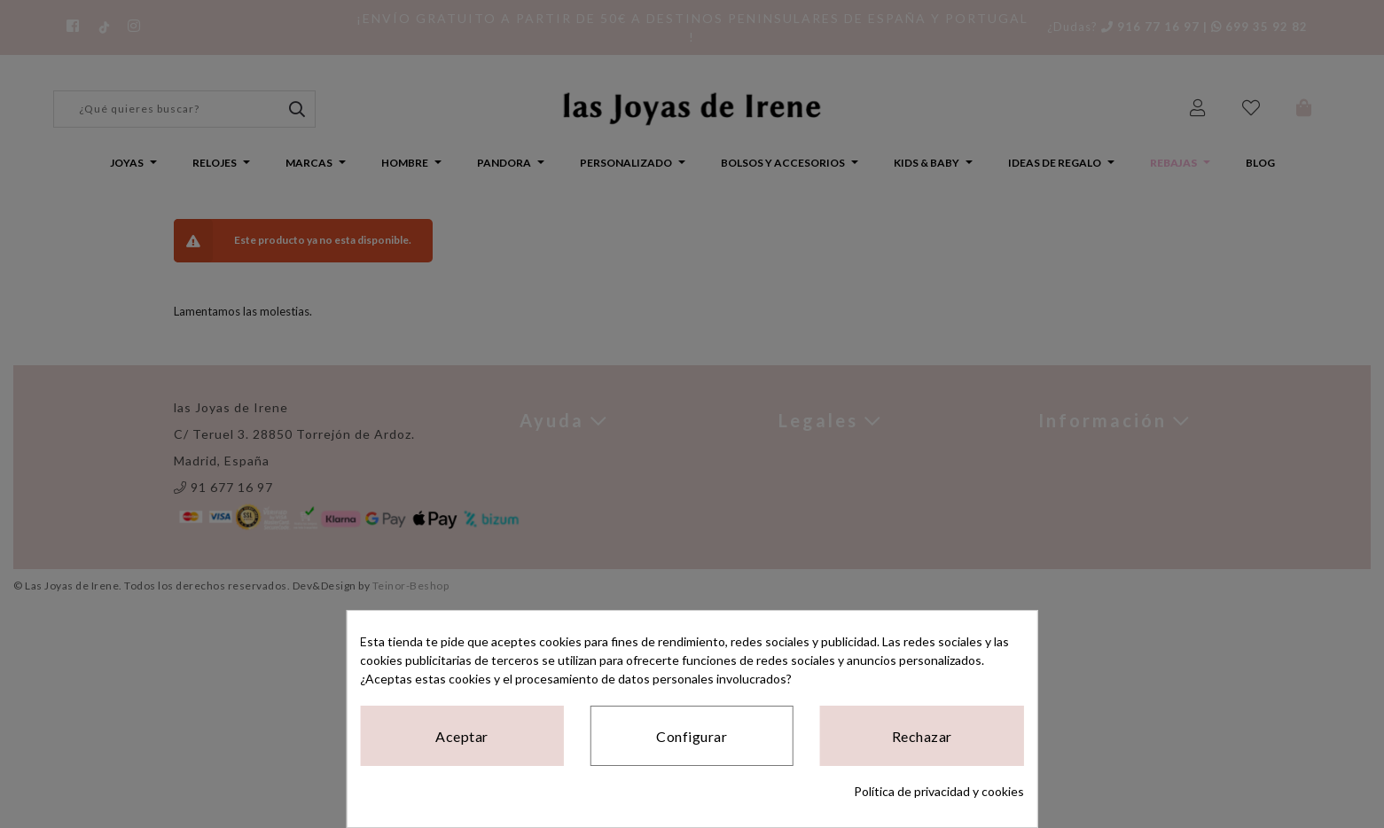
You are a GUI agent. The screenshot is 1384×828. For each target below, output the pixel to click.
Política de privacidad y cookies (939, 791)
